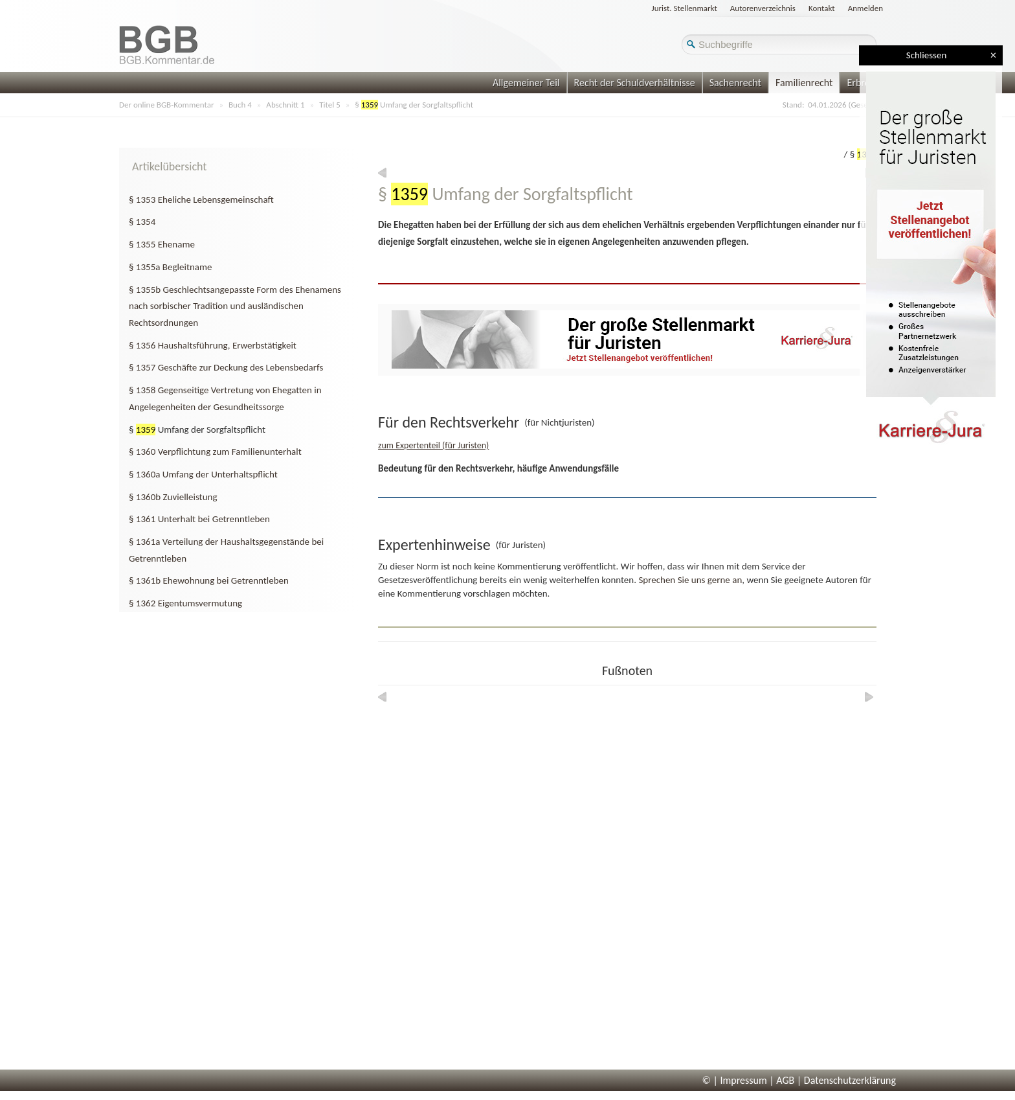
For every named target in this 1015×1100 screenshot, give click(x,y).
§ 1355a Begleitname (170, 267)
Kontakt (822, 8)
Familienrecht (803, 82)
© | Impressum (734, 1080)
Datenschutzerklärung (850, 1080)
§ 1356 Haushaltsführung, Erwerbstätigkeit (212, 345)
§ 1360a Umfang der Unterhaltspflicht (203, 474)
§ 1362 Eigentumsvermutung (185, 603)
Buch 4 (240, 104)
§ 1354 (142, 221)
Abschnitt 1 (285, 104)
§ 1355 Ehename (162, 244)
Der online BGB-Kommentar (166, 104)
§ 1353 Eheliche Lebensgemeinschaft (201, 199)
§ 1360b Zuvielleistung (173, 497)
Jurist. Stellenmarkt (684, 8)
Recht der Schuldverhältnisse (634, 82)
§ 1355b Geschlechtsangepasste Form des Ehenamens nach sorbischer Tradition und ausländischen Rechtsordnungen (235, 306)
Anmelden (865, 8)
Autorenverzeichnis (763, 8)
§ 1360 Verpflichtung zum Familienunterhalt (215, 451)
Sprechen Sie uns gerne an (690, 580)
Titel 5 (329, 104)
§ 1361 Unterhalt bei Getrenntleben (199, 519)
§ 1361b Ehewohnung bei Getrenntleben (209, 580)
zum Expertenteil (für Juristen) (433, 445)
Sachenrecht (735, 82)
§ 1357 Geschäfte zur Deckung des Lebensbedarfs (226, 367)
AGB (785, 1080)
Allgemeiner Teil (526, 82)
